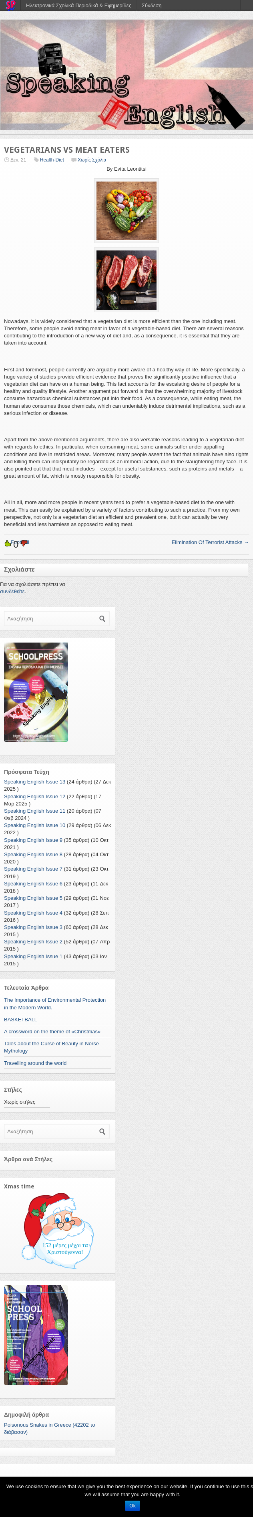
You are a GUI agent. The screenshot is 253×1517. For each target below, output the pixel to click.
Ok (132, 1506)
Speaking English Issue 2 (33, 942)
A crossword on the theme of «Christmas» (52, 1032)
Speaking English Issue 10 (34, 825)
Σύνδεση (152, 5)
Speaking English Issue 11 (34, 811)
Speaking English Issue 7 (33, 869)
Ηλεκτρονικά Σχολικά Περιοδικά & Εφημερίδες (78, 5)
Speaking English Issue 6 (33, 884)
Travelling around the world (35, 1063)
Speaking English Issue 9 (33, 840)
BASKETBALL (20, 1020)
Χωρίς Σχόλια (92, 160)
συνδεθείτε (12, 591)
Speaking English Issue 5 (33, 898)
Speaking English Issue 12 (34, 796)
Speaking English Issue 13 (34, 782)
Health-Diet (52, 160)
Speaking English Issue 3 (33, 927)
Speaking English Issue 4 (33, 913)
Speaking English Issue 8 (33, 854)
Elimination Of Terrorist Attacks (210, 542)
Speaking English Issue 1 (33, 956)
